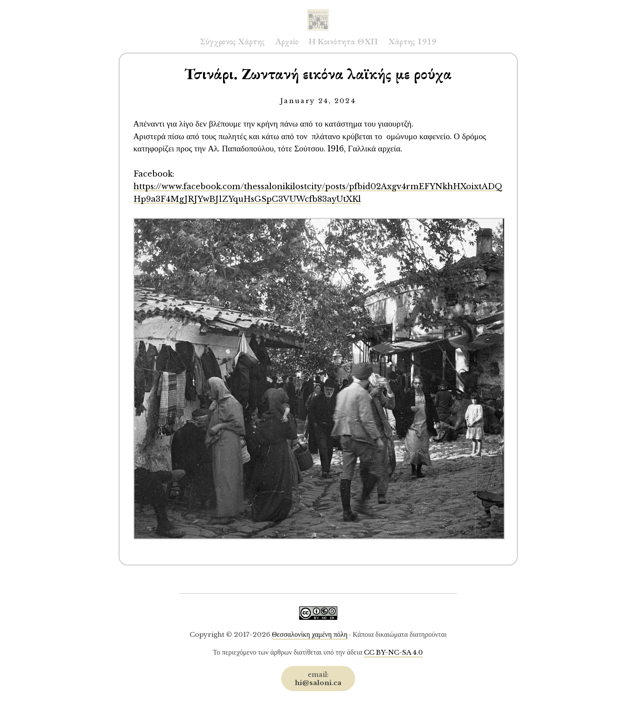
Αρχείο (286, 41)
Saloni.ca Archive (318, 11)
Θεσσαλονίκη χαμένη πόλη (310, 634)
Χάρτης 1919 (412, 41)
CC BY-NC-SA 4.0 (393, 652)
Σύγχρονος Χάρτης (232, 41)
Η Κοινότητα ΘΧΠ (343, 41)
